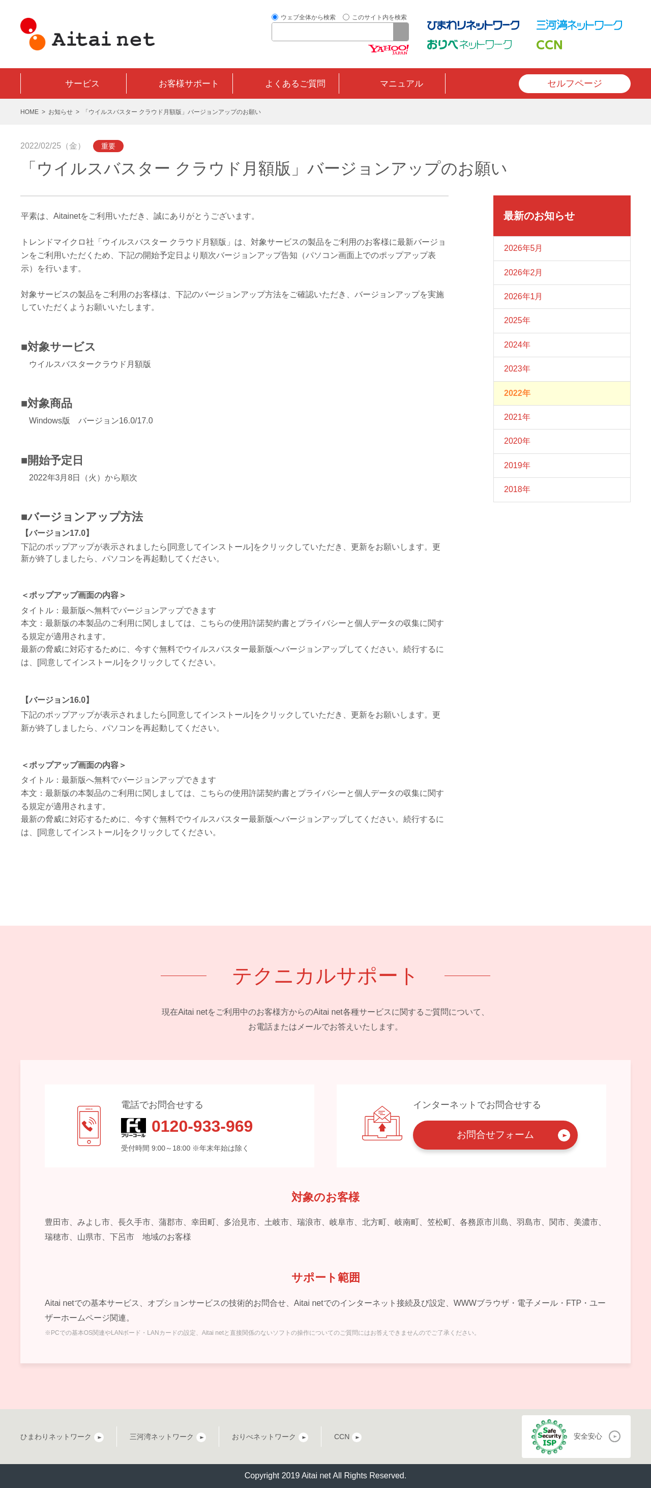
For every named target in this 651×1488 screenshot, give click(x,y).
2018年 (517, 489)
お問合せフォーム (495, 1134)
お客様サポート (189, 84)
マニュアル (401, 84)
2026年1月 (523, 296)
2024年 (517, 344)
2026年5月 (523, 248)
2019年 (517, 465)
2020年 (517, 441)
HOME (29, 112)
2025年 (517, 320)
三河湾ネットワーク (162, 1437)
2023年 (517, 368)
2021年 (517, 417)
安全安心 (588, 1436)
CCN (341, 1437)
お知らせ (60, 112)
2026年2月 (523, 272)
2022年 (517, 393)
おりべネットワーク (264, 1437)
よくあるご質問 (295, 84)
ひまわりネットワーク (56, 1437)
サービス (82, 84)
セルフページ (574, 83)
